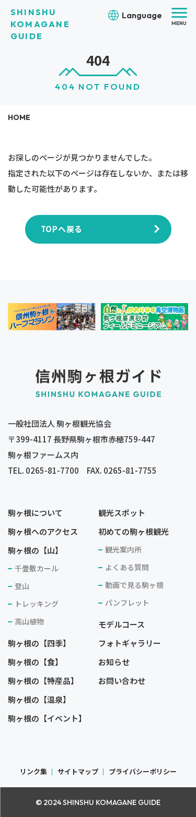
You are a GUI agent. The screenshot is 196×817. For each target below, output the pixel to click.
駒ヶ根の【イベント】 (47, 718)
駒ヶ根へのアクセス (43, 531)
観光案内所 (123, 549)
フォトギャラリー (129, 643)
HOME (19, 117)
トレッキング (37, 603)
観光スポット (121, 512)
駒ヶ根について (35, 512)
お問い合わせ (121, 680)
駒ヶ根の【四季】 (39, 643)
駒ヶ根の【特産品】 (43, 680)
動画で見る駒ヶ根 (134, 585)
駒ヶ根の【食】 (35, 661)
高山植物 (29, 621)
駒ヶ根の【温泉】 (39, 699)
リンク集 (33, 771)
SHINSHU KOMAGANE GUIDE (40, 24)
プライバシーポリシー (143, 771)
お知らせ (114, 661)
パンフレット (127, 602)
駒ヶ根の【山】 (35, 550)
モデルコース (121, 624)
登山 (22, 586)
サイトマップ (77, 771)
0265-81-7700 (52, 470)
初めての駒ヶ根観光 (133, 531)
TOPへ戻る (62, 228)
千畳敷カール (37, 568)
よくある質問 (127, 567)
